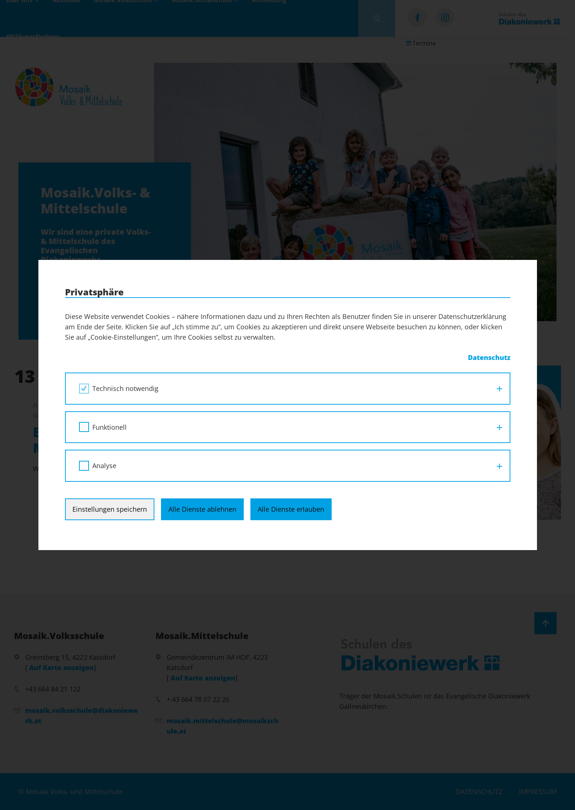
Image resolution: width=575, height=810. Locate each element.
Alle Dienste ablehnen (202, 509)
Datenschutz (489, 357)
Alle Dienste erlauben (291, 509)
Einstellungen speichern (109, 509)
